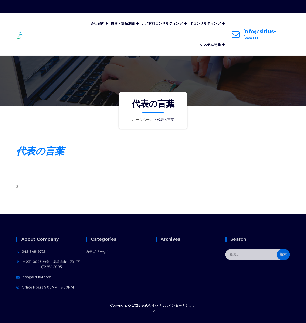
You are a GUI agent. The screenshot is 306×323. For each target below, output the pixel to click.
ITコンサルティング (205, 23)
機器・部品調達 (123, 23)
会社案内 (97, 23)
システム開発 (210, 45)
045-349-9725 (34, 270)
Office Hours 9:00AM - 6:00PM (264, 6)
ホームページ (142, 120)
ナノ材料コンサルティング (162, 23)
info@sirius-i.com (259, 34)
